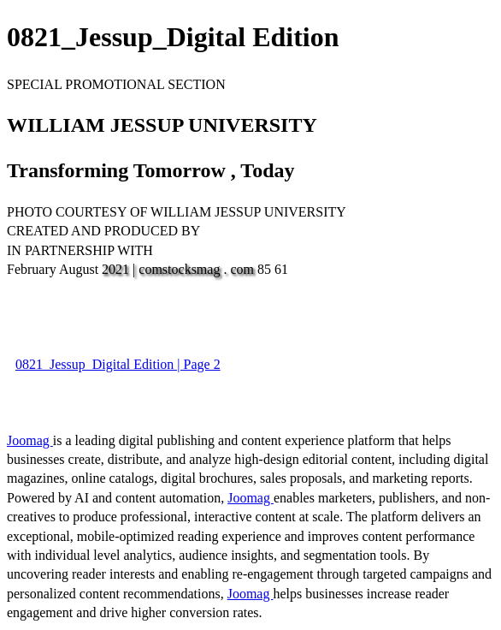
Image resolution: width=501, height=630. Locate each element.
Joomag (30, 440)
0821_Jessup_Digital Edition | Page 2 (118, 364)
